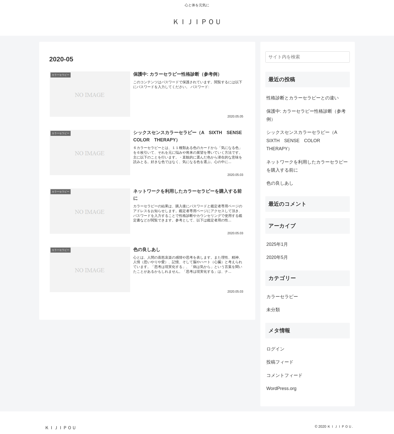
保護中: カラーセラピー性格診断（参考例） (306, 115)
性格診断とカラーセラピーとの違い (302, 97)
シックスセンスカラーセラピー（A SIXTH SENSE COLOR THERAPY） (303, 140)
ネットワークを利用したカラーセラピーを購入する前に (307, 166)
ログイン (275, 348)
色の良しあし (279, 183)
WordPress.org (281, 388)
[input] (307, 57)
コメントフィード (284, 375)
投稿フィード (279, 362)
